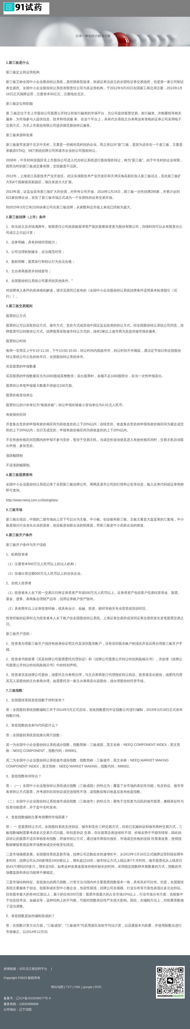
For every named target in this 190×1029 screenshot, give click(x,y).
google (87, 987)
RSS (98, 987)
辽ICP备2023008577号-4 (33, 998)
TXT (69, 987)
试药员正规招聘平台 (33, 969)
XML (77, 987)
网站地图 (57, 987)
